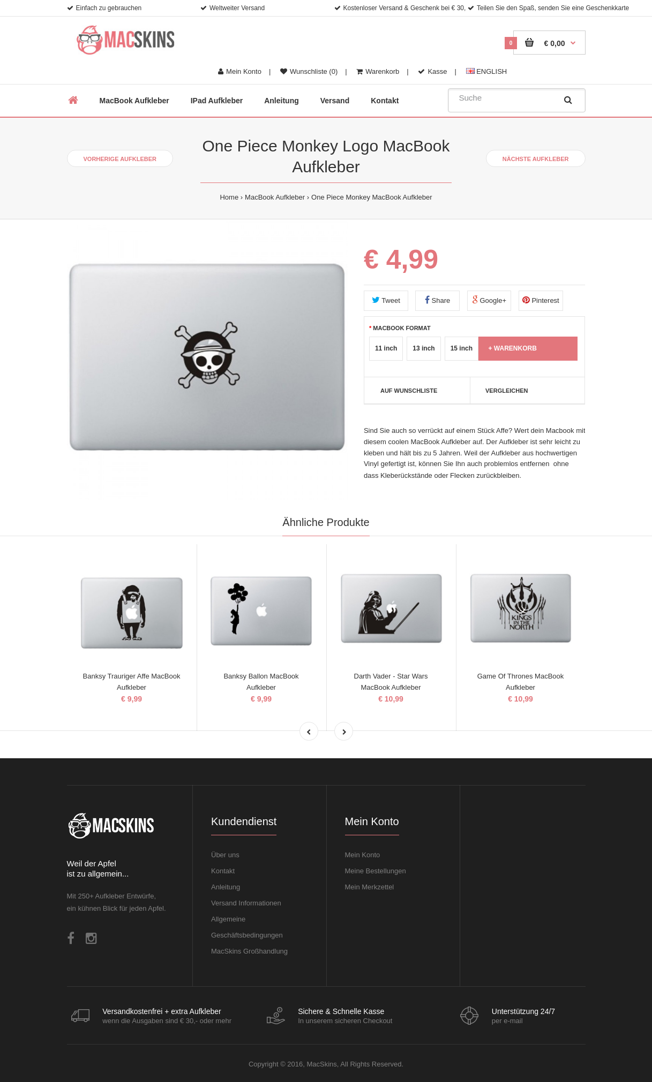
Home (229, 197)
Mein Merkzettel (369, 887)
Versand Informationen (246, 903)
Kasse (432, 71)
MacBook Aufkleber (275, 197)
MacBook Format (401, 328)
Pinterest (540, 299)
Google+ (489, 299)
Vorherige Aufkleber (120, 159)
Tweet (386, 299)
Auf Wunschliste (408, 390)
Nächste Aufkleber (536, 159)
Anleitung (225, 887)
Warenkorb (377, 71)
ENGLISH (486, 71)
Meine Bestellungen (375, 871)
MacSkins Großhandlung (249, 951)
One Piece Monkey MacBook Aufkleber (371, 197)
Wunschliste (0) (309, 71)
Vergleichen (506, 390)
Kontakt (223, 871)
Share (437, 299)
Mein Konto (239, 71)
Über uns (225, 855)
